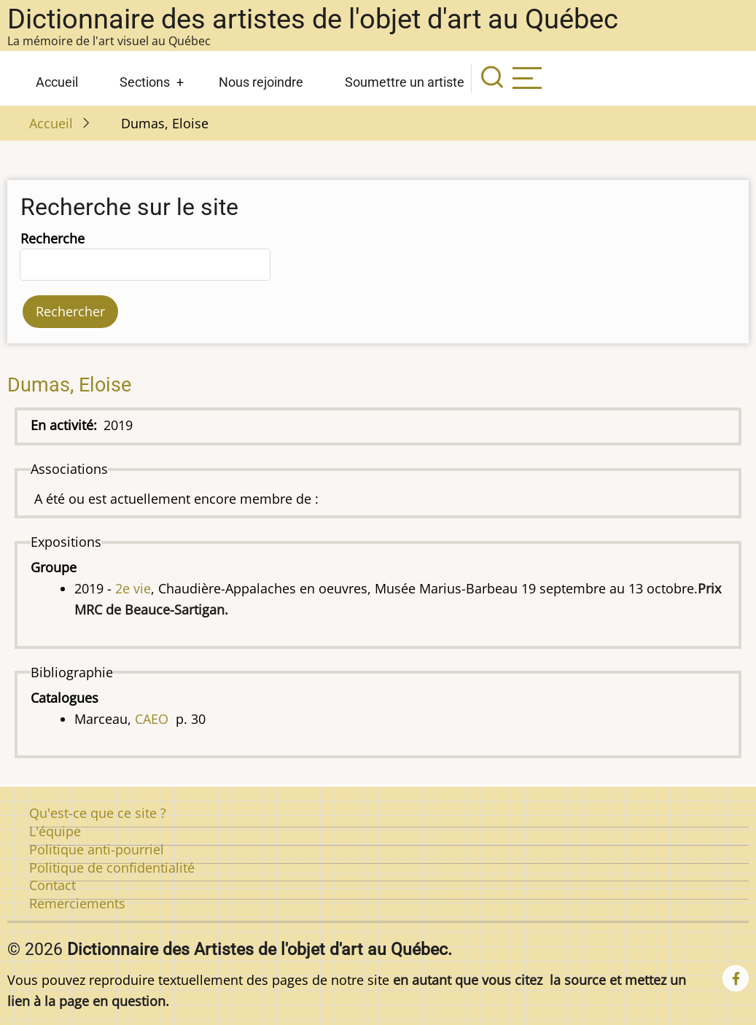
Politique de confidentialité (112, 867)
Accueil (57, 82)
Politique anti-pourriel (96, 849)
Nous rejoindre (261, 82)
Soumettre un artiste (404, 82)
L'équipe (55, 831)
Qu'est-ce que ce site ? (97, 813)
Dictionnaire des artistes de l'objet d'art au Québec (312, 19)
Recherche (52, 238)
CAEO (151, 719)
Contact (52, 885)
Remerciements (77, 903)
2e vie (133, 588)
